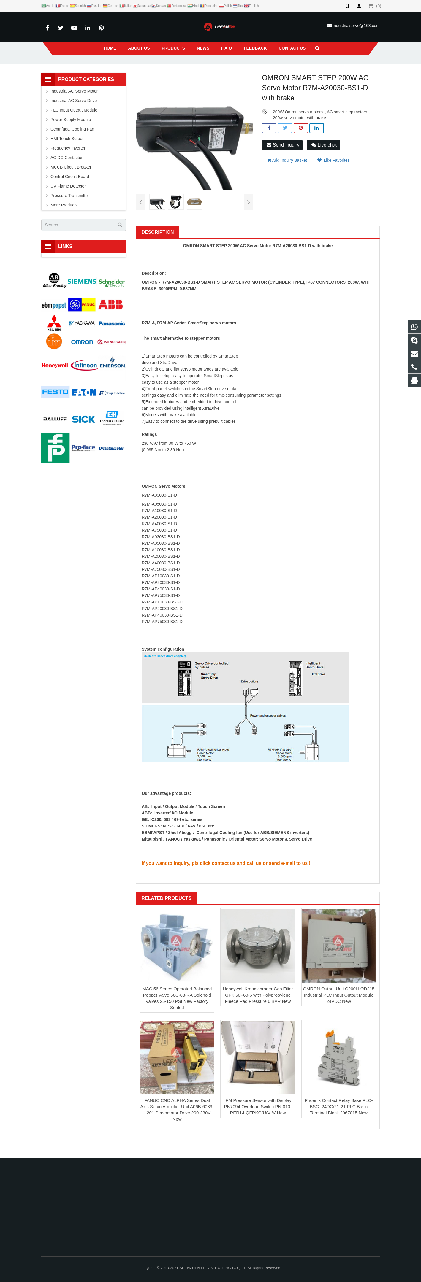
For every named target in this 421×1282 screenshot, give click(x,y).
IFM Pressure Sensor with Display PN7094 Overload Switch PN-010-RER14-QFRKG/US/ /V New (258, 1124)
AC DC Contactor (66, 175)
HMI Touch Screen (67, 156)
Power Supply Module (70, 137)
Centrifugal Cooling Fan (72, 147)
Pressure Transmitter (69, 213)
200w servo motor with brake (299, 136)
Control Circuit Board (69, 194)
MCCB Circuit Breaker (70, 185)
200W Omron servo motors (298, 130)
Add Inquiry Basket (287, 176)
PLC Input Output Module (73, 128)
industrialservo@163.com (356, 25)
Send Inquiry (283, 162)
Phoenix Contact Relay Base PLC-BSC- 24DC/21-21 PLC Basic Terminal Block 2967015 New (339, 1124)
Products (148, 68)
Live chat (323, 162)
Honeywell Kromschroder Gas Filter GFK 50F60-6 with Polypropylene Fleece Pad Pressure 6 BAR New (258, 1013)
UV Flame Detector (68, 204)
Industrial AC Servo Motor (183, 68)
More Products (63, 223)
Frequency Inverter (68, 166)
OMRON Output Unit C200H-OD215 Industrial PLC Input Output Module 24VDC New (338, 1013)
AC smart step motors (347, 130)
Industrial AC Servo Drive (73, 118)
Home (128, 68)
